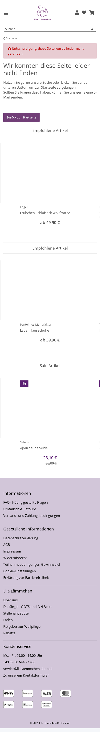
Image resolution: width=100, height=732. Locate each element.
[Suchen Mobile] (47, 32)
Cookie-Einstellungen (19, 574)
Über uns (10, 604)
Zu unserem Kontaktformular (26, 679)
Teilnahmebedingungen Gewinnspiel (31, 568)
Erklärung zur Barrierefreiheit (26, 581)
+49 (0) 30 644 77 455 (19, 666)
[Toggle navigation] (6, 15)
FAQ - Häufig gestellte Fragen (25, 506)
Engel (24, 211)
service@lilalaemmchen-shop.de (28, 672)
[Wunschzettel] (84, 14)
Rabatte (9, 637)
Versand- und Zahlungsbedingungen (31, 519)
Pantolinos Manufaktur (36, 328)
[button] (77, 14)
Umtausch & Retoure (19, 512)
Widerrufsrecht (15, 561)
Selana (24, 446)
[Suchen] (93, 32)
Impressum (12, 555)
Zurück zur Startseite (21, 121)
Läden (8, 623)
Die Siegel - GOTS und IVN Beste (27, 610)
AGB (6, 548)
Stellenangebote (16, 617)
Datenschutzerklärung (20, 542)
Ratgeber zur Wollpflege (22, 630)
